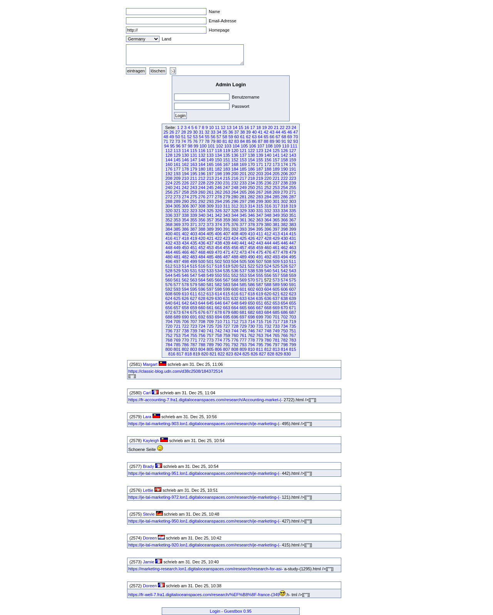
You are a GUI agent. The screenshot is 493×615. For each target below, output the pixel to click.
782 (284, 340)
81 (225, 141)
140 (267, 155)
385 (177, 229)
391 (226, 229)
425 (243, 238)
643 (193, 303)
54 (201, 136)
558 (284, 275)
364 (267, 220)
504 (234, 261)
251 (259, 187)
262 (218, 192)
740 (201, 330)
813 (276, 349)
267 (259, 192)
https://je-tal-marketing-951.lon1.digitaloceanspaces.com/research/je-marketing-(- (204, 473)
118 (218, 150)
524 (267, 266)
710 (218, 321)
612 (201, 294)
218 (251, 178)
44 (277, 132)
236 (267, 183)
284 (267, 196)
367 (292, 220)
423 (226, 238)
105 (244, 146)
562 (185, 280)
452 (201, 247)
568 (234, 280)
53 (195, 136)
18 (258, 127)
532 (201, 270)
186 (251, 169)
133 (209, 155)
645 (209, 303)
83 (236, 141)
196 (201, 173)
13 (229, 127)
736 (168, 330)
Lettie (148, 490)
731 (259, 326)
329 (243, 210)
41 (260, 132)
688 (168, 317)
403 (193, 233)
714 (251, 321)
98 (190, 146)
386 (185, 229)
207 (292, 173)
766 (284, 335)
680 (234, 312)
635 (259, 298)
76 (195, 141)
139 (259, 155)
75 (189, 141)
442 (251, 243)
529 (177, 270)
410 (251, 233)
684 (267, 312)
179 (193, 169)
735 (292, 326)
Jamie (148, 562)
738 (185, 330)
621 (276, 294)
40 (254, 132)
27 (177, 132)
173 (276, 164)
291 (193, 201)
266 (251, 192)
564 (201, 280)
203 (259, 173)
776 (234, 340)
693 (209, 317)
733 (276, 326)
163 (193, 164)
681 (243, 312)
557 (276, 275)
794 (251, 344)
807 (226, 349)
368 (168, 224)
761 (243, 335)
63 (254, 136)
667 (259, 307)
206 (284, 173)
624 (168, 298)
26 (171, 132)
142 (284, 155)
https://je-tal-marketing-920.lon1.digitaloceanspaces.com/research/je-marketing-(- (204, 545)
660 (201, 307)
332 (267, 210)
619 (259, 294)
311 (226, 206)
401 (177, 233)
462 (284, 247)
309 (209, 206)
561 (177, 280)
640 (168, 303)
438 (218, 243)
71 (165, 141)
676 (201, 312)
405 (209, 233)
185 (243, 169)
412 (267, 233)
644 (201, 303)
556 (267, 275)
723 (193, 326)
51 (183, 136)
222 (284, 178)
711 (226, 321)
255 (292, 187)
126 (284, 150)
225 (177, 183)
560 (168, 280)
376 (234, 224)
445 (276, 243)
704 (168, 321)
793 (243, 344)
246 (218, 187)
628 (201, 298)
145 (177, 160)
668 (267, 307)
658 (185, 307)
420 (201, 238)
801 (177, 349)
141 (276, 155)
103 (227, 146)
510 (284, 261)
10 (211, 127)
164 (201, 164)
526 (284, 266)
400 (168, 233)
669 (276, 307)
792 (234, 344)
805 (209, 349)
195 (193, 173)
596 (201, 289)
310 (218, 206)
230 (218, 183)
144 (168, 160)
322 (185, 210)
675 (193, 312)
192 (168, 173)
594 (185, 289)
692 (201, 317)
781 (276, 340)
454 (218, 247)
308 (201, 206)
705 (177, 321)
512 (168, 266)
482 (185, 257)
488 (234, 257)
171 (259, 164)
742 (218, 330)
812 (267, 349)
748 (267, 330)
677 (209, 312)
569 (243, 280)
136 (234, 155)
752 (168, 335)
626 (185, 298)
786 (185, 344)
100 (203, 146)
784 (168, 344)
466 (185, 252)
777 (243, 340)
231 (226, 183)
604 (267, 289)
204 (267, 173)
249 (243, 187)
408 (234, 233)
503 (226, 261)
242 (185, 187)
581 (209, 284)
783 (292, 340)
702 (284, 317)
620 (267, 294)
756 (201, 335)
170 (251, 164)
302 (284, 201)
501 (209, 261)
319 (292, 206)
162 (185, 164)
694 (218, 317)
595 (193, 289)
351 (292, 215)
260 (201, 192)
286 (284, 196)
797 (276, 344)
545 (177, 275)
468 (201, 252)
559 (292, 275)
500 (201, 261)
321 (177, 210)
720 (168, 326)
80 (218, 141)
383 (292, 224)
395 (259, 229)
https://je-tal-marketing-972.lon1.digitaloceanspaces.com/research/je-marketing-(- (204, 497)
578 (185, 284)
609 (177, 294)
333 (276, 210)
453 (209, 247)
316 (267, 206)
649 (243, 303)
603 (259, 289)
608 (168, 294)
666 (251, 307)
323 (193, 210)
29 (189, 132)
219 (259, 178)
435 (193, 243)
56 (213, 136)
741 (209, 330)
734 (284, 326)
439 (226, 243)
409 (243, 233)
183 (226, 169)
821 (213, 354)
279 (226, 196)
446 (284, 243)
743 (226, 330)
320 (168, 210)
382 (284, 224)
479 (292, 252)
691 (193, 317)
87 (260, 141)
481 (177, 257)
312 (234, 206)
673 (177, 312)
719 (292, 321)
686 (284, 312)
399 (292, 229)
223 (292, 178)
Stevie (149, 514)
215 (226, 178)
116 (201, 150)
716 (267, 321)
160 (168, 164)
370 (185, 224)
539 (259, 270)
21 (276, 127)
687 (292, 312)
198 (218, 173)
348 (267, 215)
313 (243, 206)
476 (267, 252)
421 (209, 238)
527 (292, 266)
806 (218, 349)
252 (267, 187)
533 (209, 270)
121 (243, 150)
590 (284, 284)
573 (276, 280)
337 (177, 215)
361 (243, 220)
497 (177, 261)
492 (267, 257)
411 (259, 233)
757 (209, 335)
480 (168, 257)
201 (243, 173)
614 (218, 294)
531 (193, 270)
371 (193, 224)
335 (292, 210)
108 (268, 146)
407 (226, 233)
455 (226, 247)
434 (185, 243)
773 (209, 340)
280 (234, 196)
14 (235, 127)
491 (259, 257)
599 (226, 289)
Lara (147, 416)
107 (260, 146)
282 (251, 196)
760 (234, 335)
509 (276, 261)
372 (201, 224)
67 (277, 136)
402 (185, 233)
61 (242, 136)
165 (209, 164)
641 (177, 303)
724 (201, 326)
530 (185, 270)
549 (209, 275)
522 (251, 266)
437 (209, 243)
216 (234, 178)
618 (251, 294)
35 (225, 132)
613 (209, 294)
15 (240, 127)
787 (193, 344)
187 (259, 169)
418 (185, 238)
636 (267, 298)
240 (168, 187)
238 (284, 183)
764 (267, 335)
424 (234, 238)
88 (266, 141)
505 (243, 261)
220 (267, 178)
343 (226, 215)
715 (259, 321)
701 (276, 317)
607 (292, 289)
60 (236, 136)
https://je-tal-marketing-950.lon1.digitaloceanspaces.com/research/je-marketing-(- (204, 521)
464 (168, 252)
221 (276, 178)
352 (168, 220)
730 (251, 326)
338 (185, 215)
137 (243, 155)
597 (209, 289)
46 (289, 132)
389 (209, 229)
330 (251, 210)
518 (218, 266)
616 (234, 294)
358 (218, 220)
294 (218, 201)
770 (185, 340)
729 (243, 326)
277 (209, 196)
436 (201, 243)
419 (193, 238)
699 (259, 317)
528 (168, 270)
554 (251, 275)
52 (189, 136)
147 (193, 160)
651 (259, 303)
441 (243, 243)
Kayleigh (151, 440)
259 (193, 192)
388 (201, 229)
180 (201, 169)
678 (218, 312)
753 (177, 335)
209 (177, 178)
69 (289, 136)
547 (193, 275)
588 (267, 284)
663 (226, 307)
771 (193, 340)
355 (193, 220)
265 (243, 192)
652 (267, 303)
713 (243, 321)
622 (284, 294)
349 (276, 215)
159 (292, 160)
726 (218, 326)
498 (185, 261)
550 (218, 275)
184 (234, 169)
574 (284, 280)
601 (243, 289)
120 (234, 150)
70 (295, 136)
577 (177, 284)
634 (251, 298)
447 (292, 243)
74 (183, 141)
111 (293, 146)
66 (272, 136)
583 (226, 284)
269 (276, 192)
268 (267, 192)
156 (267, 160)
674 (185, 312)
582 (218, 284)
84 (242, 141)
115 (193, 150)
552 (234, 275)
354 (185, 220)
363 (259, 220)
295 (226, 201)
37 (236, 132)
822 (221, 354)
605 (276, 289)
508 (267, 261)
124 (267, 150)
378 (251, 224)
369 (177, 224)
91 (284, 141)
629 (209, 298)
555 (259, 275)
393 (243, 229)
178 (185, 169)
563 (193, 280)
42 (266, 132)
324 (201, 210)
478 (284, 252)
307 (193, 206)
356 (201, 220)
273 (177, 196)
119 (226, 150)
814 (284, 349)
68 (284, 136)
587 (259, 284)
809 (243, 349)
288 (168, 201)
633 (243, 298)
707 (193, 321)
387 (193, 229)
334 (284, 210)
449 (177, 247)
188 (267, 169)
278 (218, 196)
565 (209, 280)
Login (215, 611)
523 (259, 266)
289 (177, 201)
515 (193, 266)
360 (234, 220)
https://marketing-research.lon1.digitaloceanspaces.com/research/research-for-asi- (205, 568)
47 (295, 132)
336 (168, 215)
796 (267, 344)
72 (171, 141)
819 (196, 354)
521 (243, 266)
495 (292, 257)
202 (251, 173)
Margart (150, 364)
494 (284, 257)
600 (234, 289)
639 (292, 298)
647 (226, 303)
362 (251, 220)
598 (218, 289)
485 (209, 257)
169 (243, 164)
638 (284, 298)
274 (185, 196)
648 (234, 303)
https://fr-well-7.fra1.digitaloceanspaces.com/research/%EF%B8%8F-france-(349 (204, 594)
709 (209, 321)
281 (243, 196)
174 (284, 164)
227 (193, 183)
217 (243, 178)
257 (177, 192)
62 (248, 136)
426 (251, 238)
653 (276, 303)
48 (165, 136)
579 (193, 284)
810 (251, 349)
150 (218, 160)
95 (172, 146)
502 (218, 261)
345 (243, 215)
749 (276, 330)
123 (259, 150)
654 (284, 303)
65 (266, 136)
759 (226, 335)
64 (260, 136)
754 (185, 335)
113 (177, 150)
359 (226, 220)
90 (277, 141)
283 (259, 196)
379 (259, 224)
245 (209, 187)
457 (243, 247)
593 (177, 289)
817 (179, 354)
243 (193, 187)
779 (259, 340)
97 (184, 146)
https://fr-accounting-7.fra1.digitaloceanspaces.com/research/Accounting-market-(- (205, 399)
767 (292, 335)
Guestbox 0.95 (238, 611)
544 (168, 275)
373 (209, 224)
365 (276, 220)
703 (292, 317)
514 (185, 266)
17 (252, 127)
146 (185, 160)
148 (201, 160)
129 (177, 155)
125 (276, 150)
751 (292, 330)
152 (234, 160)
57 (218, 136)
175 (292, 164)
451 (193, 247)
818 (188, 354)
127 (292, 150)
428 (267, 238)
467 (193, 252)
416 (168, 238)
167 (226, 164)
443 (259, 243)
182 (218, 169)
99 (196, 146)
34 (218, 132)
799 (292, 344)
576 (168, 284)
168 (234, 164)
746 (251, 330)
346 (251, 215)
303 (292, 201)
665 (243, 307)
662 (218, 307)
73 (177, 141)
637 (276, 298)
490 (251, 257)
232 (234, 183)
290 (185, 201)
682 (251, 312)
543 (292, 270)
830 (287, 354)
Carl (147, 392)
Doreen (150, 538)
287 (292, 196)
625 (177, 298)
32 (207, 132)
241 (177, 187)
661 (209, 307)
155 (259, 160)
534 (218, 270)
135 (226, 155)
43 (272, 132)
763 (259, 335)
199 (226, 173)
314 (251, 206)
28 (183, 132)
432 (168, 243)
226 (185, 183)
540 (267, 270)
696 (234, 317)
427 (259, 238)
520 (234, 266)
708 (201, 321)
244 (201, 187)
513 (177, 266)
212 (201, 178)
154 (251, 160)
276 (201, 196)
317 (276, 206)
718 (284, 321)
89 (272, 141)
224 (168, 183)
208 (168, 178)
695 (226, 317)
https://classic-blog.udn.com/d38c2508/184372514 (175, 371)
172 (267, 164)
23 (288, 127)
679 (226, 312)
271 (292, 192)
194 (185, 173)
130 (185, 155)
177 (177, 169)
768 (168, 340)
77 (201, 141)
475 (259, 252)
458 (251, 247)
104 (236, 146)
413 (276, 233)
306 (185, 206)
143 (292, 155)
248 (234, 187)
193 (177, 173)
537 (243, 270)
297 (243, 201)
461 (276, 247)
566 (218, 280)
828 (270, 354)
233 (243, 183)
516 (201, 266)
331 (259, 210)
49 (171, 136)
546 (185, 275)
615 (226, 294)
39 (248, 132)
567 (226, 280)
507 (259, 261)
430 (284, 238)
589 (276, 284)
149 (209, 160)
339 (193, 215)
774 (218, 340)
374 (218, 224)
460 (267, 247)
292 (201, 201)
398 (284, 229)
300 (267, 201)
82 (230, 141)
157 (276, 160)
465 (177, 252)
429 (276, 238)
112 (168, 150)
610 (185, 294)
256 (168, 192)
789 (209, 344)
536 (234, 270)
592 (168, 289)
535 (226, 270)
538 (251, 270)
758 (218, 335)
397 (276, 229)
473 (243, 252)
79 (213, 141)
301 (276, 201)
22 (282, 127)
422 (218, 238)
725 (209, 326)
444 (267, 243)
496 (168, 261)
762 (251, 335)
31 (201, 132)
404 (201, 233)
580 (201, 284)
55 (207, 136)
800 (168, 349)
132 (201, 155)
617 (243, 294)
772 (201, 340)
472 (234, 252)
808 (234, 349)
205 (276, 173)
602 (251, 289)
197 (209, 173)
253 (276, 187)
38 (242, 132)
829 (278, 354)
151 (226, 160)
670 (284, 307)
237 (276, 183)
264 (234, 192)
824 (237, 354)
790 (218, 344)
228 (201, 183)
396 (267, 229)
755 (193, 335)
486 (218, 257)
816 (171, 354)
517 (209, 266)
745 (243, 330)
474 (251, 252)
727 (226, 326)
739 (193, 330)
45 (284, 132)
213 (209, 178)
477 (276, 252)
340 (201, 215)
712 (234, 321)
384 (168, 229)
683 (259, 312)
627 (193, 298)
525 (276, 266)
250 (251, 187)
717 (276, 321)
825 (246, 354)
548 (201, 275)
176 (168, 169)
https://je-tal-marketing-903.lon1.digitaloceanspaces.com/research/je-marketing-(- (204, 423)
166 (218, 164)
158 (284, 160)
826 (254, 354)
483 (193, 257)
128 (168, 155)
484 (201, 257)
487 (226, 257)
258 (185, 192)
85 (248, 141)
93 (295, 141)
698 (251, 317)
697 (243, 317)
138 (251, 155)
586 (251, 284)
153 (243, 160)
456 (234, 247)
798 (284, 344)
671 (292, 307)
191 (292, 169)
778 (251, 340)
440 (234, 243)
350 (284, 215)
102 (219, 146)
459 (259, 247)
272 (168, 196)
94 (166, 146)
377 (243, 224)
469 (209, 252)
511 (292, 261)
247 (226, 187)
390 (218, 229)
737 (177, 330)
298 (251, 201)
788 (201, 344)
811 (259, 349)
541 (276, 270)
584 (234, 284)
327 (226, 210)
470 (218, 252)
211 (193, 178)
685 (276, 312)
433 (177, 243)
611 (193, 294)
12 (223, 127)
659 (193, 307)
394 (251, 229)
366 (284, 220)
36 (230, 132)
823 (229, 354)
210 (185, 178)
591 (292, 284)
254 (284, 187)
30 (195, 132)
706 (185, 321)
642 (185, 303)
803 (193, 349)
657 (177, 307)
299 (259, 201)
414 (284, 233)
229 (209, 183)
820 (204, 354)
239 (292, 183)
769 (177, 340)
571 (259, 280)
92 (289, 141)
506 (251, 261)
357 (209, 220)
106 (252, 146)
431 (292, 238)
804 (201, 349)
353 (177, 220)
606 (284, 289)
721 (177, 326)
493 (276, 257)
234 (251, 183)
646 (218, 303)
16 (247, 127)
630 (218, 298)
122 (251, 150)
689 (177, 317)
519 (226, 266)
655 (292, 303)
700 (267, 317)
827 (262, 354)
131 (193, 155)
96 (178, 146)
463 (292, 247)
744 (234, 330)
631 (226, 298)
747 (259, 330)
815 (292, 349)
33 (213, 132)
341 (209, 215)
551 (226, 275)
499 (193, 261)
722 (185, 326)
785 (177, 344)
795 (259, 344)
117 (209, 150)
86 (254, 141)
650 (251, 303)
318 (284, 206)
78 (207, 141)
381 (276, 224)
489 (243, 257)
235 (259, 183)
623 (292, 294)
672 (168, 312)
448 (168, 247)
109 (277, 146)
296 (234, 201)
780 (267, 340)
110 (285, 146)
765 (276, 335)
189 (276, 169)
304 (168, 206)
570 (251, 280)
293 (209, 201)
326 (218, 210)
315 (259, 206)
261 (209, 192)
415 (292, 233)
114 (185, 150)
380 (267, 224)
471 (226, 252)
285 (276, 196)
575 (292, 280)
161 (177, 164)
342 (218, 215)
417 (177, 238)
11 (217, 127)
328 (234, 210)
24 (294, 127)
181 (209, 169)
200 (234, 173)
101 (211, 146)
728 (234, 326)
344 (234, 215)
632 (234, 298)
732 (267, 326)
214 (218, 178)
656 (168, 307)
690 (185, 317)
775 (226, 340)
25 (165, 132)
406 (218, 233)
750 (284, 330)
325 (209, 210)
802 (185, 349)
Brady (148, 466)
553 (243, 275)
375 (226, 224)
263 (226, 192)
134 (218, 155)
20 (270, 127)
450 (185, 247)
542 (284, 270)
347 (259, 215)
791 (226, 344)
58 (225, 136)
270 (284, 192)
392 (234, 229)
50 (177, 136)
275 (193, 196)
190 (284, 169)
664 (234, 307)
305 (177, 206)
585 (243, 284)
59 (230, 136)
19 (264, 127)
